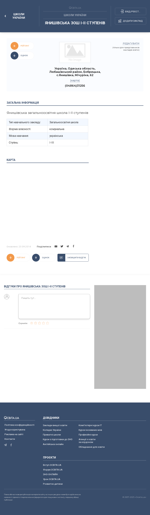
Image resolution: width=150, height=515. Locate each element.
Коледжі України (52, 430)
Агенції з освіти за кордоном (87, 440)
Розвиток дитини (53, 483)
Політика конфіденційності (19, 424)
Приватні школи (52, 434)
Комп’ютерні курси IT (90, 425)
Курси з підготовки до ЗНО (57, 439)
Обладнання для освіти (92, 446)
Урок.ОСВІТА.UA (51, 479)
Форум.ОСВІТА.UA (52, 469)
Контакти (10, 439)
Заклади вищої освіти (55, 425)
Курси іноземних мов (90, 430)
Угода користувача (15, 429)
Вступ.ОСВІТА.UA (52, 465)
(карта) (75, 80)
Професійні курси (88, 434)
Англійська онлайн (54, 444)
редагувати (131, 43)
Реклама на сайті (14, 434)
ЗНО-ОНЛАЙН (50, 474)
